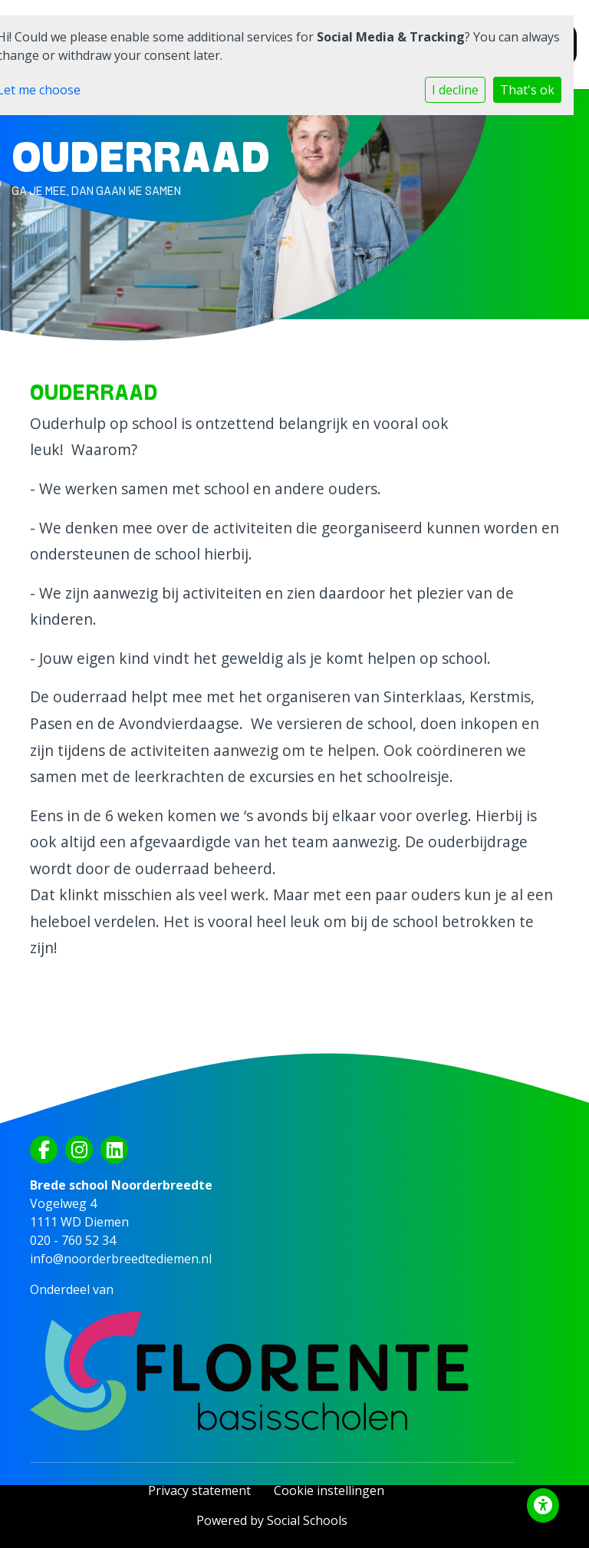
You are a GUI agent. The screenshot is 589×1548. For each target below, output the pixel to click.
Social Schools (307, 1520)
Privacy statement (199, 1490)
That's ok (527, 89)
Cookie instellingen (329, 1490)
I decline (455, 89)
